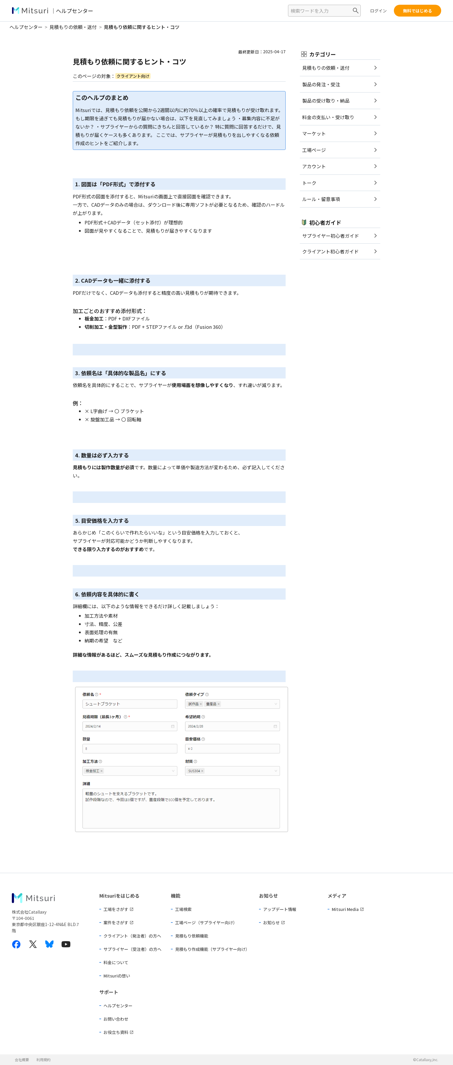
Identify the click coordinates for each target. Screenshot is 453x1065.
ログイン (378, 11)
